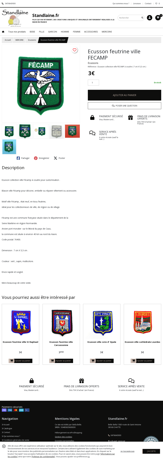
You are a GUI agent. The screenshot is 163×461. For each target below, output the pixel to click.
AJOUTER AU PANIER (124, 95)
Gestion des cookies (63, 437)
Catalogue (7, 428)
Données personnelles (64, 441)
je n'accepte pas (127, 451)
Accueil (8, 40)
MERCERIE (19, 40)
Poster (59, 158)
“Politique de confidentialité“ (43, 456)
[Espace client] (149, 17)
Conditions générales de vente (15, 440)
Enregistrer (41, 158)
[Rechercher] (142, 18)
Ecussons (32, 40)
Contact (148, 3)
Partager (23, 158)
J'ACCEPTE (151, 451)
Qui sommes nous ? (11, 436)
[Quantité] (93, 83)
